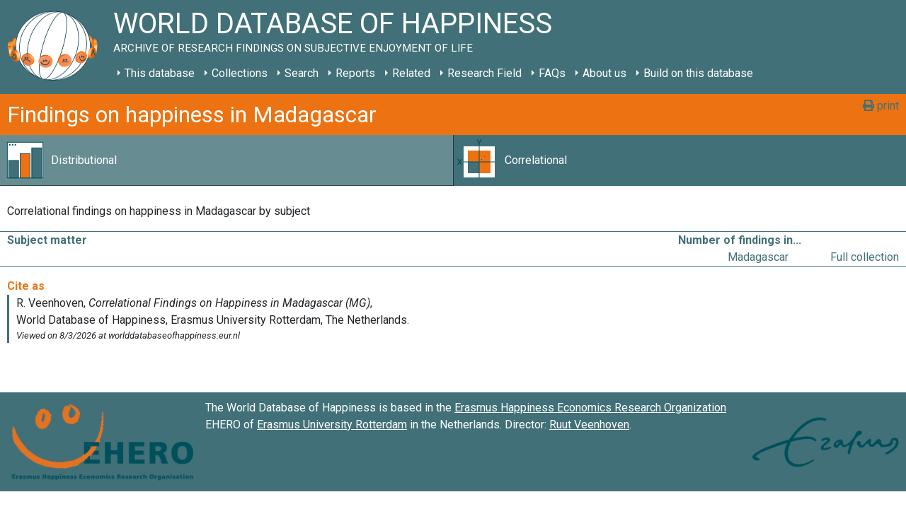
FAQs (552, 73)
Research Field (484, 73)
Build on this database (698, 73)
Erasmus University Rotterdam (332, 424)
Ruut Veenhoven (589, 424)
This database (160, 73)
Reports (355, 73)
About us (604, 73)
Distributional (84, 160)
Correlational (536, 160)
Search (302, 73)
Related (411, 73)
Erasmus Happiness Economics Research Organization (590, 407)
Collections (240, 73)
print (881, 105)
